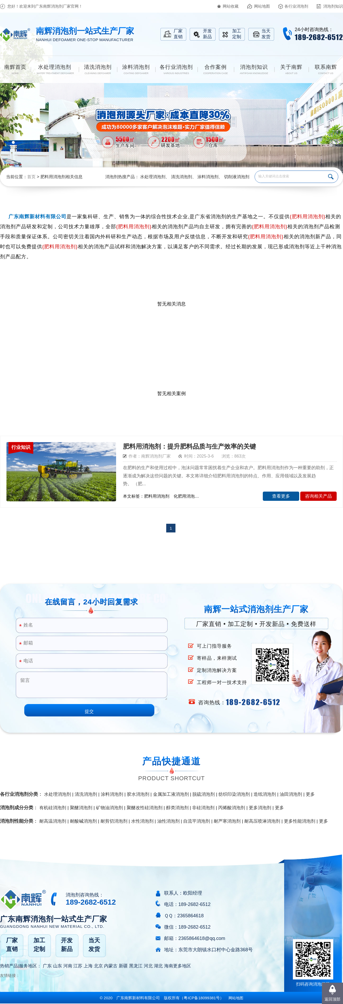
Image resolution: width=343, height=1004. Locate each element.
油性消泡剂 (168, 821)
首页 (31, 176)
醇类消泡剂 (177, 807)
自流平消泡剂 (196, 821)
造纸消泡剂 (265, 794)
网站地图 (262, 6)
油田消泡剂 (291, 794)
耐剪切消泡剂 (114, 821)
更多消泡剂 (260, 807)
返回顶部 (332, 999)
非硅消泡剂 (203, 807)
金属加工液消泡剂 (171, 794)
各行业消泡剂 (296, 6)
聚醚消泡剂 (81, 807)
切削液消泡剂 (236, 176)
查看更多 (281, 496)
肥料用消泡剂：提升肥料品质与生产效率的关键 (189, 446)
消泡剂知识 (333, 6)
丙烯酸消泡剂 (231, 807)
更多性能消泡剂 (299, 821)
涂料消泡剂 (207, 176)
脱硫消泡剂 (203, 794)
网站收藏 (231, 6)
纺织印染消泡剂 (234, 794)
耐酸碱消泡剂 (83, 821)
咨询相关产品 (318, 496)
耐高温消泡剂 (52, 821)
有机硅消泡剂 (52, 807)
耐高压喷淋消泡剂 (262, 821)
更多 (310, 794)
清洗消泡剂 (181, 176)
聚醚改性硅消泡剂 (145, 807)
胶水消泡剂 (138, 794)
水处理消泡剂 (152, 176)
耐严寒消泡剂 (227, 821)
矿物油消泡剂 (109, 807)
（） (202, 998)
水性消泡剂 (142, 821)
